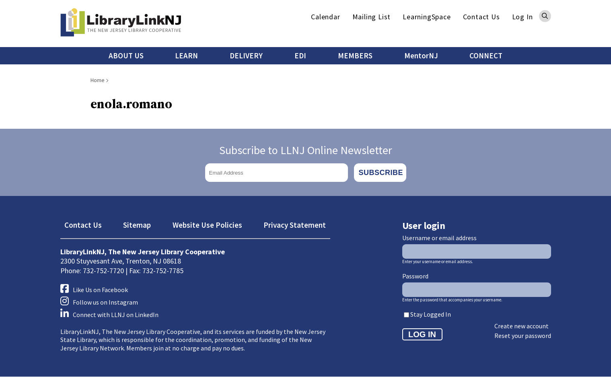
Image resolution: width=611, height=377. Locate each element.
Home (98, 80)
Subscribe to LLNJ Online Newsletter (305, 150)
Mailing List (371, 16)
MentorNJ (421, 55)
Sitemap (137, 225)
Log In (522, 16)
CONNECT (485, 55)
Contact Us (481, 16)
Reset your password (522, 336)
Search (545, 16)
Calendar (325, 16)
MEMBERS (355, 55)
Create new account (521, 326)
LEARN (186, 55)
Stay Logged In (430, 314)
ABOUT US (126, 55)
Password (415, 276)
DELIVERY (246, 55)
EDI (300, 55)
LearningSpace (427, 16)
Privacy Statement (294, 225)
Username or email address (439, 238)
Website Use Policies (207, 225)
